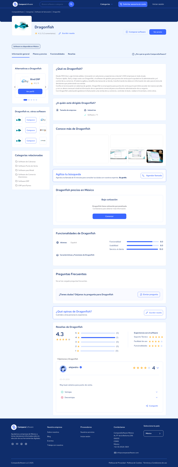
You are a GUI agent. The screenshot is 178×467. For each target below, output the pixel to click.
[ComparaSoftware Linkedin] (12, 443)
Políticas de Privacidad (117, 463)
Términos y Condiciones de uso (155, 463)
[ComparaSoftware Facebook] (21, 443)
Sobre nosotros (53, 432)
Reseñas (71, 54)
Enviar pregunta (149, 294)
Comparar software (135, 31)
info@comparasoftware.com (126, 452)
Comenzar (109, 216)
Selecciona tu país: (152, 426)
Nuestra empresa (54, 427)
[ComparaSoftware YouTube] (17, 443)
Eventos (50, 441)
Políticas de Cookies (134, 463)
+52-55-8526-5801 (121, 447)
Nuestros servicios (87, 432)
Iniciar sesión (158, 4)
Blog (49, 436)
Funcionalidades (57, 54)
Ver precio (158, 32)
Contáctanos (119, 427)
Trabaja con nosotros (55, 445)
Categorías (106, 4)
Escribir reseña (66, 33)
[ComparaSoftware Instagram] (25, 443)
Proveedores (86, 427)
